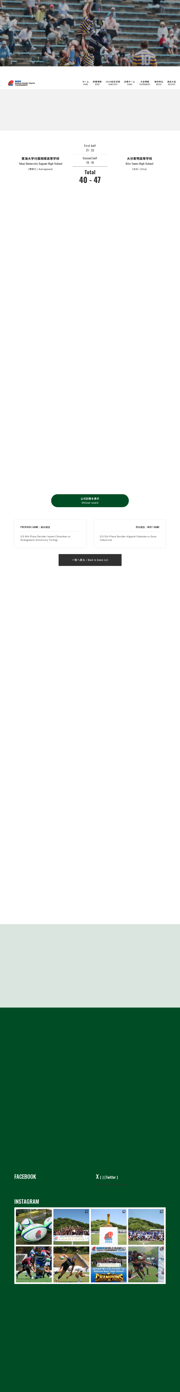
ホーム (85, 72)
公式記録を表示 (90, 501)
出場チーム (129, 72)
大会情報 (145, 72)
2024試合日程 (113, 72)
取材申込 (158, 72)
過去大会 (171, 72)
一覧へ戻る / (90, 560)
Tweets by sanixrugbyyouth (112, 1184)
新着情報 (97, 72)
